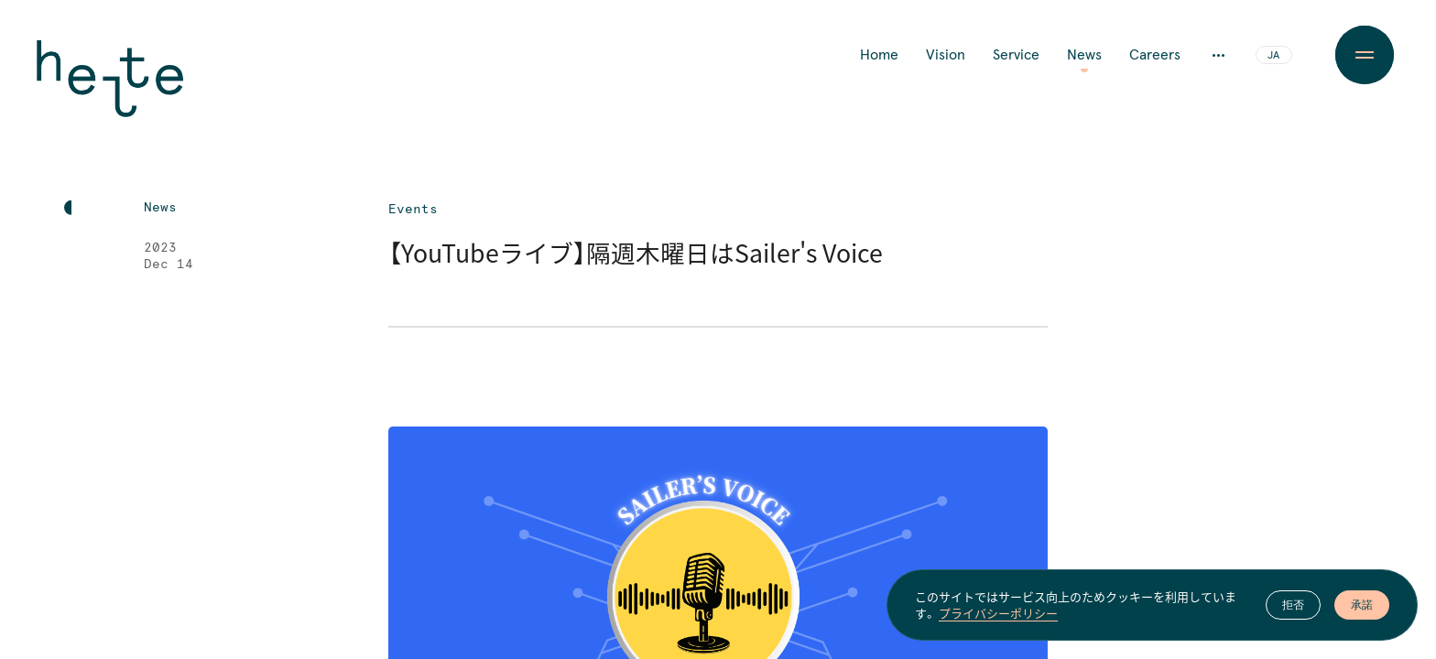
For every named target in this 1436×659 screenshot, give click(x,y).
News (1084, 55)
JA (1273, 55)
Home (879, 55)
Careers (1154, 55)
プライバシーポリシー (998, 613)
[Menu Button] (1364, 55)
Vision (945, 55)
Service (1016, 55)
